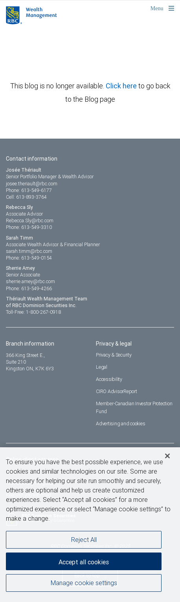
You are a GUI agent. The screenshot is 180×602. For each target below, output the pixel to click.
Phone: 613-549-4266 (29, 288)
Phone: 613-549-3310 (29, 227)
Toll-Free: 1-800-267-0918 (33, 312)
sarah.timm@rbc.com (29, 251)
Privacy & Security (114, 354)
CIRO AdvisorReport (116, 391)
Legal (101, 367)
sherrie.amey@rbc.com (30, 281)
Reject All (84, 541)
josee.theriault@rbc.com (31, 183)
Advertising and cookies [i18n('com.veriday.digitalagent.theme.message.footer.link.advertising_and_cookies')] (120, 423)
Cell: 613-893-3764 (26, 197)
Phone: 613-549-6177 (29, 190)
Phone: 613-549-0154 (29, 257)
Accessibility (109, 379)
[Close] (167, 458)
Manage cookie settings (84, 585)
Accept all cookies (84, 564)
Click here (122, 85)
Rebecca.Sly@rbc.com (29, 220)
